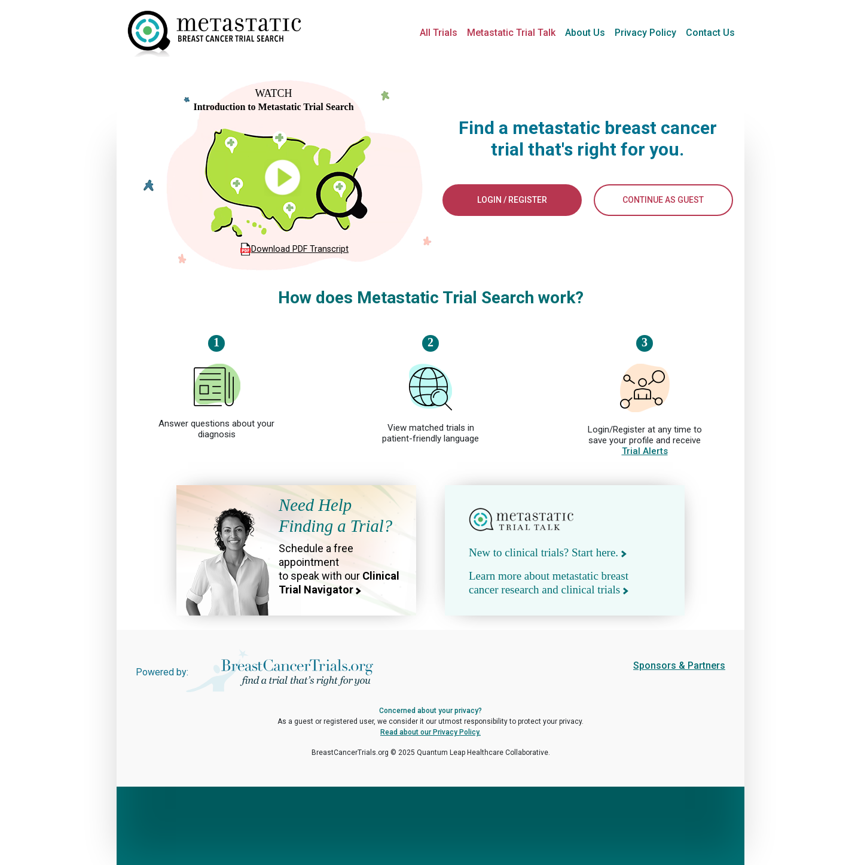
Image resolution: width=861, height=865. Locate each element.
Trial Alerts (645, 451)
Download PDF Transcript (300, 249)
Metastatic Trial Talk (511, 32)
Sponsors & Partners (679, 665)
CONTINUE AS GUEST (663, 200)
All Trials (438, 32)
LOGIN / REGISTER (512, 200)
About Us (585, 32)
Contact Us (710, 32)
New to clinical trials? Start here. (548, 552)
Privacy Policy (645, 32)
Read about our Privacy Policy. (430, 732)
